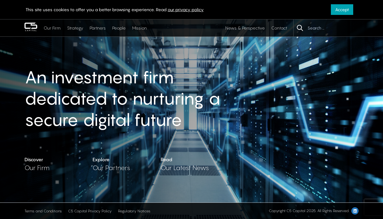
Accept (342, 9)
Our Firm (52, 28)
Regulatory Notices (134, 211)
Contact (279, 28)
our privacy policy (186, 9)
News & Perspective (245, 28)
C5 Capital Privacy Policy (90, 211)
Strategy (75, 28)
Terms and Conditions (43, 211)
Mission (139, 28)
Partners (98, 28)
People (119, 28)
